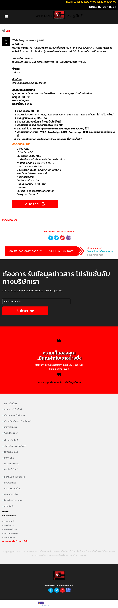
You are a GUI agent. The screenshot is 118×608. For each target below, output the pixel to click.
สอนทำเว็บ (8, 506)
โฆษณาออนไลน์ (70, 556)
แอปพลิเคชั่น (9, 483)
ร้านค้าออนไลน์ (39, 556)
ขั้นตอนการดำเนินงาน (13, 415)
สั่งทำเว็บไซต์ (9, 427)
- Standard (8, 521)
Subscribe (25, 311)
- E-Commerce (10, 533)
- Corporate (8, 537)
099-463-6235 (86, 2)
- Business (8, 525)
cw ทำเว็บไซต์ (9, 470)
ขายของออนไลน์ (55, 556)
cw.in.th (33, 552)
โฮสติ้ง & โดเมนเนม (12, 500)
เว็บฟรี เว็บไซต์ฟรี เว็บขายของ (100, 552)
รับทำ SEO (8, 458)
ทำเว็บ (41, 552)
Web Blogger (10, 433)
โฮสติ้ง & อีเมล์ (10, 452)
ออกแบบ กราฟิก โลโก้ (13, 477)
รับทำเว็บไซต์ (9, 404)
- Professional (9, 529)
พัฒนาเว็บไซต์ (10, 440)
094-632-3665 (106, 2)
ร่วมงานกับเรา (9, 516)
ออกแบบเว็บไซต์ (61, 552)
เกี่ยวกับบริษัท (10, 495)
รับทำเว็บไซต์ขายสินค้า (14, 446)
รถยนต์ (82, 556)
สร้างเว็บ (48, 552)
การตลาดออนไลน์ (11, 489)
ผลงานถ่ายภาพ (10, 464)
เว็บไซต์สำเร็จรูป (77, 552)
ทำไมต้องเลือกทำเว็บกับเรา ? (16, 421)
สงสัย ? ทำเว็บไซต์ (12, 410)
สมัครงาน (35, 204)
